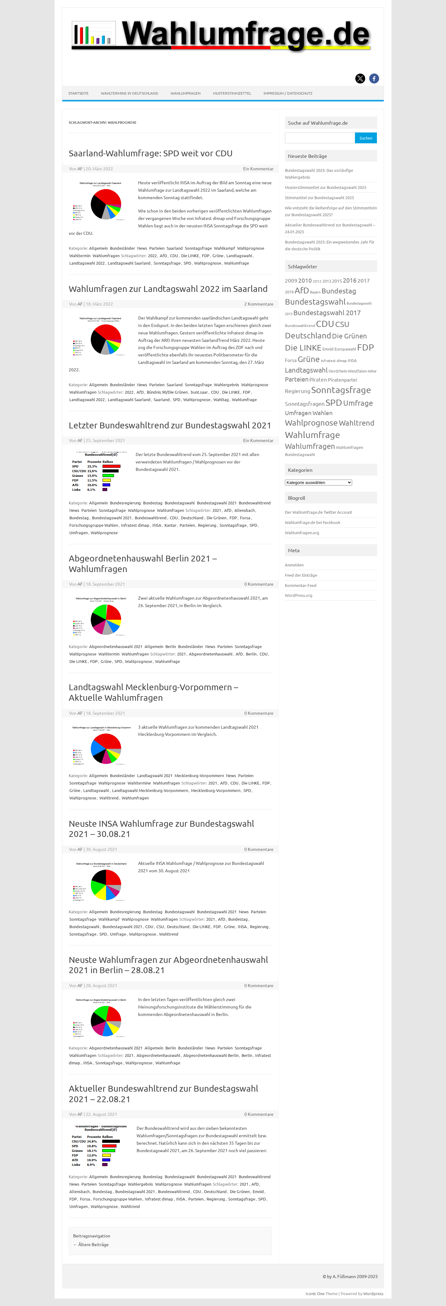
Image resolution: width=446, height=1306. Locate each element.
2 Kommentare (258, 303)
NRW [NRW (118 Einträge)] (372, 371)
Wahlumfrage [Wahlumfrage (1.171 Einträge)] (312, 434)
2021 (216, 510)
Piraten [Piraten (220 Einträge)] (318, 379)
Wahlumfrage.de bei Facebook (312, 522)
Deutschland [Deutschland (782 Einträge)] (308, 335)
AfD (163, 255)
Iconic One (315, 1293)
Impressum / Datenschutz (288, 93)
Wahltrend (109, 797)
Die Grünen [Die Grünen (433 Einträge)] (349, 336)
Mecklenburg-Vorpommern (199, 775)
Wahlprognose (250, 248)
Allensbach (244, 510)
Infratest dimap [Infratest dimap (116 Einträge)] (334, 360)
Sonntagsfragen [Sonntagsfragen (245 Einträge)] (305, 403)
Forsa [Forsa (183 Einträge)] (291, 360)
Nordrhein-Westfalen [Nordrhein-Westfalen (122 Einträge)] (348, 370)
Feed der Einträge (301, 575)
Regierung (207, 525)
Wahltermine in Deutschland (129, 93)
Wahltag (221, 399)
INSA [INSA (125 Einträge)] (352, 360)
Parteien (156, 248)
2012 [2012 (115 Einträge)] (317, 281)
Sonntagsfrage (198, 248)
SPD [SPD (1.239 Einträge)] (334, 402)
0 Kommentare (258, 584)
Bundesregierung (125, 502)
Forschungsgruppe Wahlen (93, 525)
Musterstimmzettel (232, 93)
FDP (205, 255)
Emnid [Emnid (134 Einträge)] (328, 348)
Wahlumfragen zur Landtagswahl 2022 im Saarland (168, 289)
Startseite (78, 93)
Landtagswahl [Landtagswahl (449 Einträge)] (306, 370)
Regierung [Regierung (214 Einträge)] (297, 390)
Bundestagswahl (180, 502)
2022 (152, 255)
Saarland (175, 248)
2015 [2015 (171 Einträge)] (337, 281)
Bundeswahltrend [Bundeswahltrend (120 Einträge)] (300, 325)
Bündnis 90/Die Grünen (167, 392)
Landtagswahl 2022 (87, 263)
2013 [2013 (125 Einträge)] (326, 281)
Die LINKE (190, 255)
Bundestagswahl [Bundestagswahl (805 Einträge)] (315, 301)
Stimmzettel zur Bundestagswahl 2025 (319, 197)
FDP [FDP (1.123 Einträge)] (365, 347)
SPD (187, 263)
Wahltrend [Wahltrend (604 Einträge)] (356, 422)
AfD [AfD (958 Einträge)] (302, 290)
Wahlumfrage (236, 263)
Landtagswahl (239, 255)
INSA (156, 525)
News (142, 248)
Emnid (258, 1191)
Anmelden (294, 564)
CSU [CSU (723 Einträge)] (342, 324)
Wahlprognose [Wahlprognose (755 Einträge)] (311, 422)
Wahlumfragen (186, 93)
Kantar (170, 525)
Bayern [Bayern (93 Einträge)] (315, 291)
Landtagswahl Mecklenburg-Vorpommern (150, 790)
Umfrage (118, 934)
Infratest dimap (135, 525)
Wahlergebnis (226, 384)
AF (80, 168)
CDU (174, 255)
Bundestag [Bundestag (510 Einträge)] (338, 290)
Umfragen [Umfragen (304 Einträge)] (298, 412)
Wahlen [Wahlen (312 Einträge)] (323, 412)
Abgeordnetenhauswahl (211, 653)
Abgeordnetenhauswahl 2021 (115, 646)
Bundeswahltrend (255, 502)
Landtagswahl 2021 (155, 775)
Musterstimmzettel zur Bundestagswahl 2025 (325, 187)
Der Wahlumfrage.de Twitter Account (318, 512)
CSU (160, 926)
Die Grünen (216, 517)
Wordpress (373, 1293)
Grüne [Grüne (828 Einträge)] (309, 359)
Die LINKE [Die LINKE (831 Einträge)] (303, 347)
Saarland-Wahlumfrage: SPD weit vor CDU (151, 153)
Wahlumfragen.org (302, 532)
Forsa (245, 517)
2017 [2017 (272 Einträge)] (363, 280)
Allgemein (98, 248)
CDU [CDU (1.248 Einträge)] (325, 323)
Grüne (217, 255)
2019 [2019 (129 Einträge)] (289, 291)
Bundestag (153, 502)
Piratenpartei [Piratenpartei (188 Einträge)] (342, 379)
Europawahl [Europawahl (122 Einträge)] (345, 348)
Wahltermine (139, 782)
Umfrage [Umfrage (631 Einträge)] (358, 402)
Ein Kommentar (258, 168)
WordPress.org (299, 595)
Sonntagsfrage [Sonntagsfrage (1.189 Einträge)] (341, 389)
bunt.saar (199, 392)
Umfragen (78, 532)
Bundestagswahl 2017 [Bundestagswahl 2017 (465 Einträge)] (327, 312)
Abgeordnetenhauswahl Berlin (210, 1055)
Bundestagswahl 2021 (217, 502)
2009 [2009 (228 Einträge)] (291, 280)
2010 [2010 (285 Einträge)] (305, 280)
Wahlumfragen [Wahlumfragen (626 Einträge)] (310, 445)
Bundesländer (122, 248)
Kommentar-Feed (301, 585)
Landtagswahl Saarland (129, 263)
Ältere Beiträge (91, 1244)
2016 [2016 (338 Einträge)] (349, 280)
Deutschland (192, 517)
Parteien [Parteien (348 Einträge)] (296, 379)
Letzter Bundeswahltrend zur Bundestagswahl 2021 (170, 425)
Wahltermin (79, 255)
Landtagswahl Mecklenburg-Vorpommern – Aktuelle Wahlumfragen (153, 692)
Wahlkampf (224, 248)
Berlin (170, 646)
